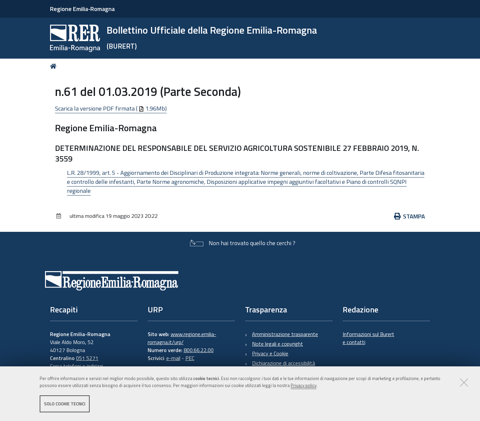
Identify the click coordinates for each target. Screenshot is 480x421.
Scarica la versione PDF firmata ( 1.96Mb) (111, 108)
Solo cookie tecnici (64, 403)
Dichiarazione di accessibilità (283, 363)
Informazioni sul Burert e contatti (368, 338)
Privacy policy (303, 385)
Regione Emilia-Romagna (82, 8)
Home (54, 66)
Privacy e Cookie (270, 353)
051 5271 (87, 358)
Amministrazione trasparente (285, 334)
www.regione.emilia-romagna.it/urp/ (182, 338)
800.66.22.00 (199, 350)
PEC (189, 358)
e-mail (173, 358)
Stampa (409, 216)
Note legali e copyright (277, 344)
